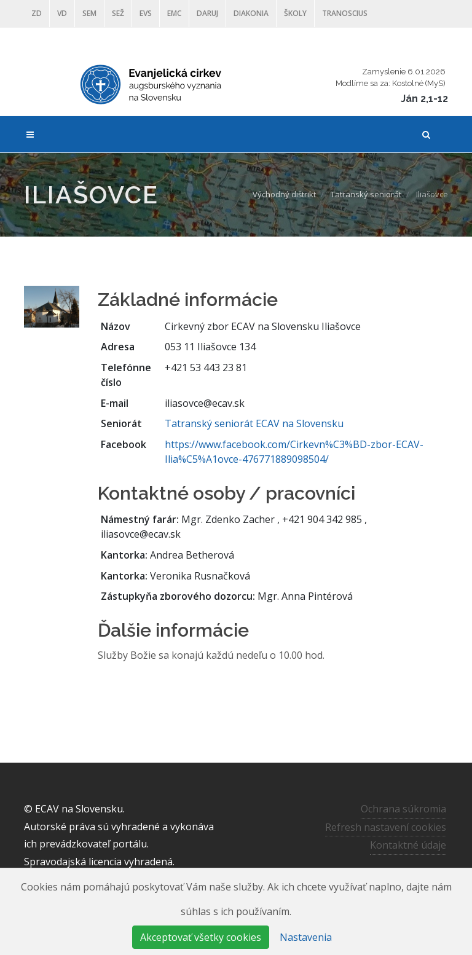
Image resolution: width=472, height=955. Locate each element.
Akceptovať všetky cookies (200, 937)
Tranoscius (345, 13)
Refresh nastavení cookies (385, 827)
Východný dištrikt (284, 194)
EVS (146, 13)
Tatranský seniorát (366, 194)
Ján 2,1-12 (424, 98)
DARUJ (207, 13)
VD (62, 13)
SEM (89, 13)
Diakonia (251, 13)
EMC (174, 13)
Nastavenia (306, 937)
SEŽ (118, 13)
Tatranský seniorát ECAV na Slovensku (254, 423)
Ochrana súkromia (403, 808)
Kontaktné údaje (408, 845)
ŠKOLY (295, 13)
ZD (36, 13)
